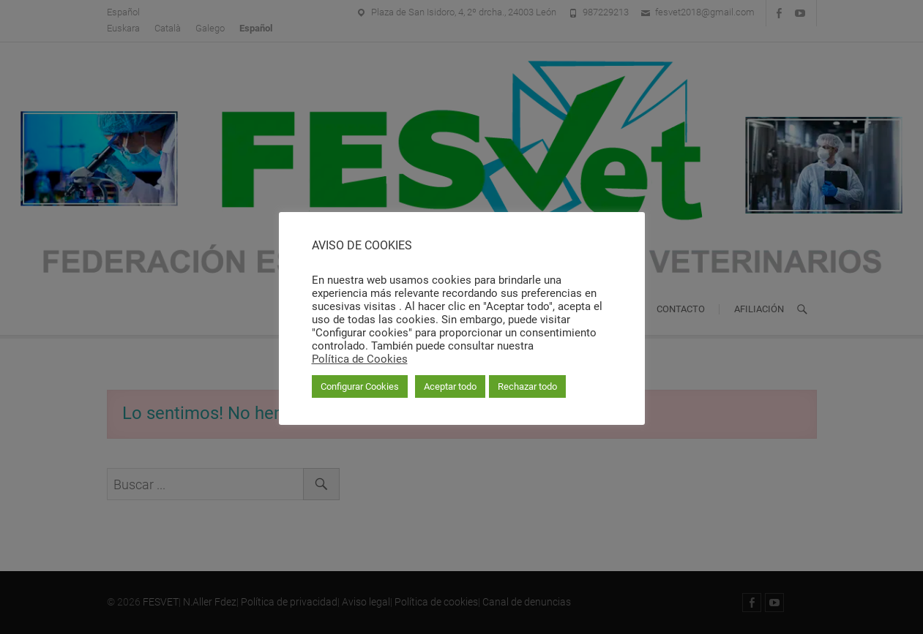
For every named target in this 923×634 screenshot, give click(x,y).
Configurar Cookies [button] (360, 386)
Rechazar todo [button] (527, 386)
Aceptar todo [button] (450, 386)
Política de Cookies (360, 359)
